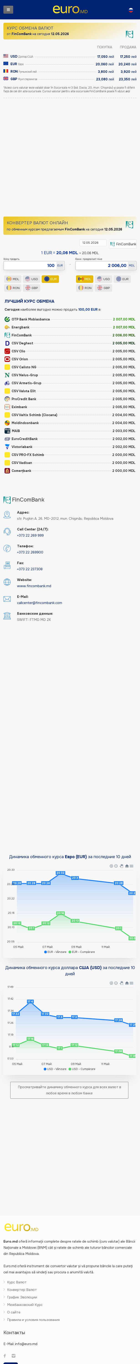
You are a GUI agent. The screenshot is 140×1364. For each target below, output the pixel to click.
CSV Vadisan (18, 463)
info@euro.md (26, 1344)
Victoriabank (18, 447)
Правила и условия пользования (33, 1320)
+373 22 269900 (30, 552)
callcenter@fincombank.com (39, 603)
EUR (50, 279)
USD (31, 279)
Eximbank (16, 407)
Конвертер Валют (22, 1290)
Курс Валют (17, 1282)
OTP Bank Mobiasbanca (27, 319)
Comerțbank (18, 471)
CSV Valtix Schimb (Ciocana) (31, 415)
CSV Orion (16, 359)
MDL (12, 279)
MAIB (12, 431)
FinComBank (18, 335)
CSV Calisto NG (20, 367)
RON (13, 288)
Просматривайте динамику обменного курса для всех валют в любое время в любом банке (69, 1090)
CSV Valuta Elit (20, 391)
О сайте (13, 1312)
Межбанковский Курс (25, 1305)
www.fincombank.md (34, 586)
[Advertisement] (54, 159)
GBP (31, 288)
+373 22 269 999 (30, 535)
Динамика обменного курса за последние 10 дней (70, 857)
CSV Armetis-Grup (23, 383)
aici (127, 91)
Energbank (17, 327)
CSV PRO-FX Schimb (24, 455)
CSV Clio (15, 351)
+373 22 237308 (30, 569)
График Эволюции (22, 1297)
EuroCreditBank (21, 439)
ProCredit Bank (20, 399)
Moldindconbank (22, 423)
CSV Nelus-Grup (21, 375)
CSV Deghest (19, 343)
